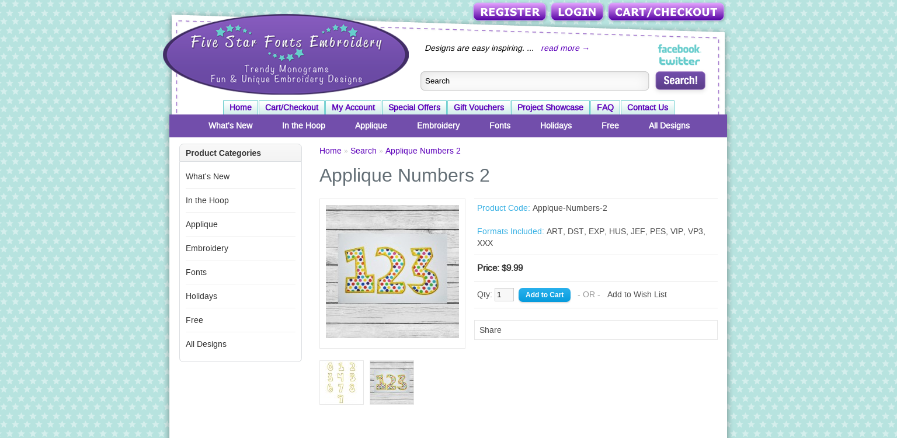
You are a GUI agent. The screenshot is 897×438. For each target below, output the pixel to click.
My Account (353, 107)
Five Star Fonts (284, 53)
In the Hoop (303, 125)
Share (490, 330)
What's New (230, 125)
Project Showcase (550, 107)
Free (610, 125)
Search (363, 150)
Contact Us (647, 107)
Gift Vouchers (479, 107)
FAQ (605, 107)
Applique (371, 125)
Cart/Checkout (667, 12)
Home (241, 107)
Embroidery (438, 125)
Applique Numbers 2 (423, 150)
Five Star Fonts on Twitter (680, 60)
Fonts (499, 125)
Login (578, 12)
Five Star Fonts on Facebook (680, 49)
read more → (565, 48)
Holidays (556, 125)
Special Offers (414, 107)
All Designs (669, 125)
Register (511, 12)
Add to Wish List (637, 294)
